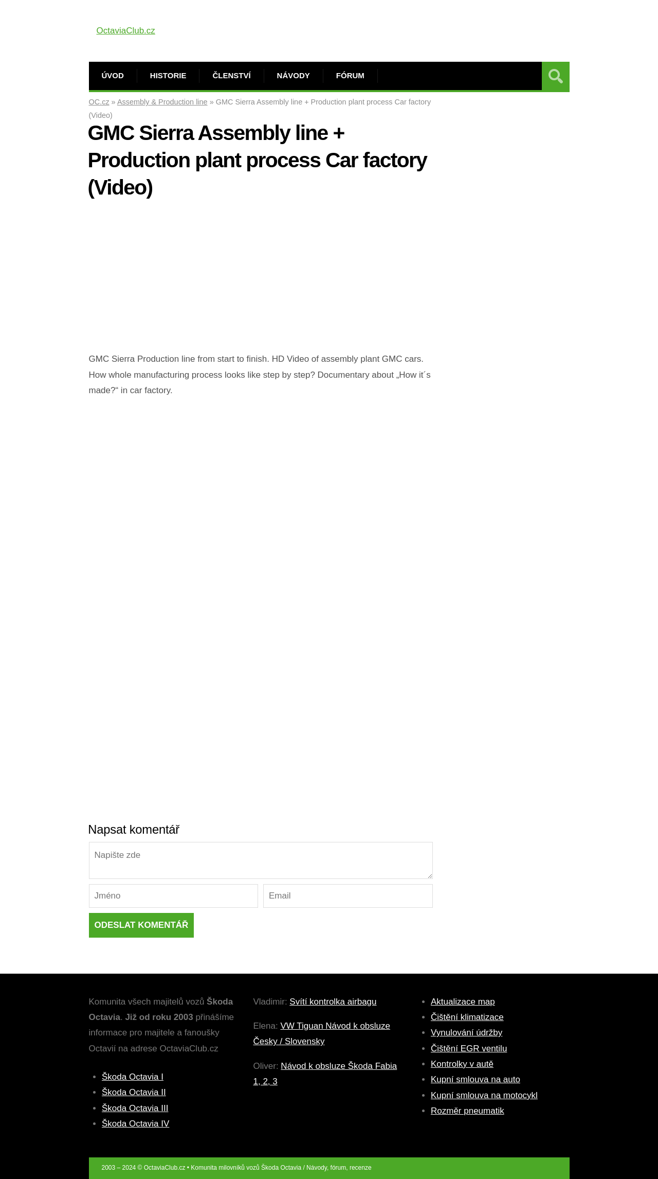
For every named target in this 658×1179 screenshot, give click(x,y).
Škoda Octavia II (134, 1092)
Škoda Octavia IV (135, 1124)
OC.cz (99, 102)
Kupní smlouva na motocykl (484, 1095)
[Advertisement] (261, 279)
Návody (293, 75)
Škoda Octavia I (132, 1077)
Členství (231, 75)
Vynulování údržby (466, 1032)
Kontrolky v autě (462, 1064)
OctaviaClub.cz (126, 31)
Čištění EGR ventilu (469, 1048)
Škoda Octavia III (135, 1108)
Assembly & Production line (162, 102)
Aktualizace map (463, 1002)
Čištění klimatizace (467, 1017)
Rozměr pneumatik (467, 1111)
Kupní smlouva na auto (475, 1079)
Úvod (113, 75)
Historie (168, 75)
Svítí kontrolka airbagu (332, 1002)
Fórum (350, 75)
